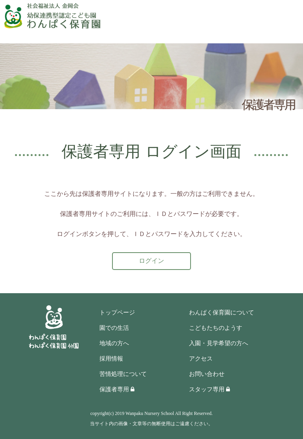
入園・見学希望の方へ (218, 343)
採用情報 (111, 358)
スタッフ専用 (209, 389)
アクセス (201, 358)
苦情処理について (123, 374)
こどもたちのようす (215, 328)
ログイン (151, 260)
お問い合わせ (206, 374)
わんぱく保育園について (221, 312)
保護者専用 (117, 389)
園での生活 (114, 328)
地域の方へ (114, 343)
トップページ (117, 312)
